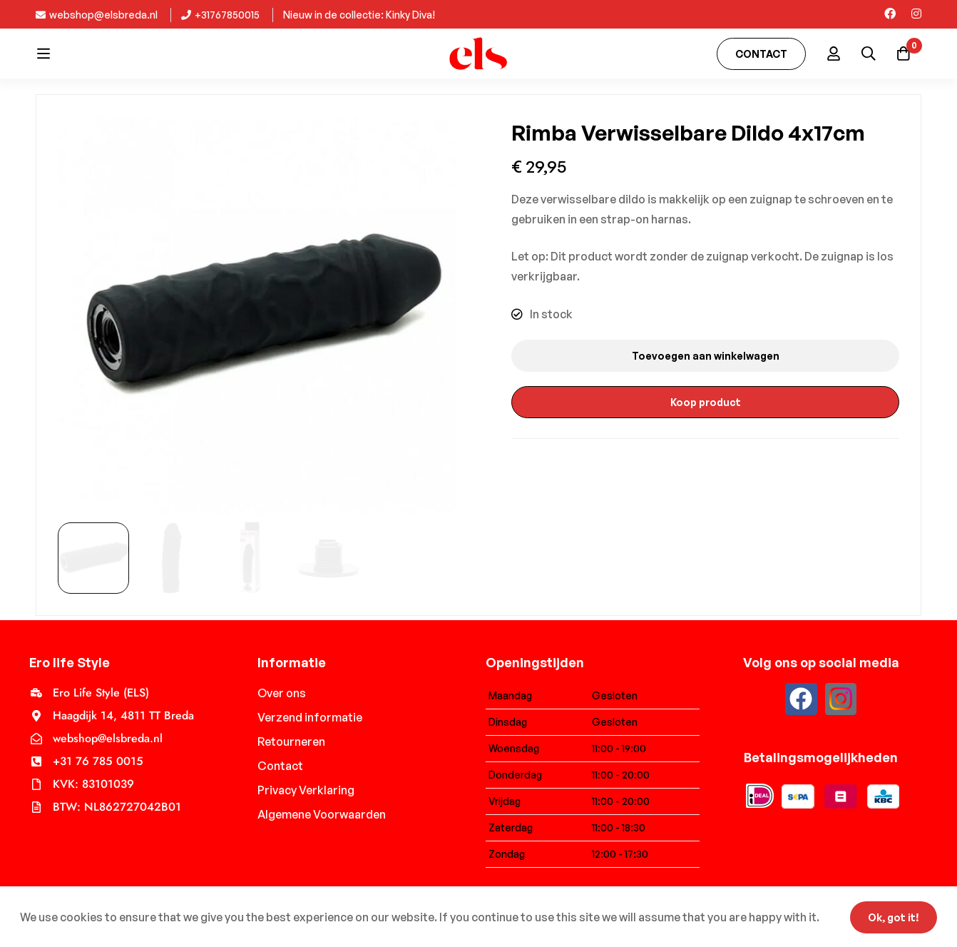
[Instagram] (916, 13)
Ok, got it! (892, 917)
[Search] (867, 53)
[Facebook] (890, 13)
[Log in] (831, 53)
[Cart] (903, 53)
